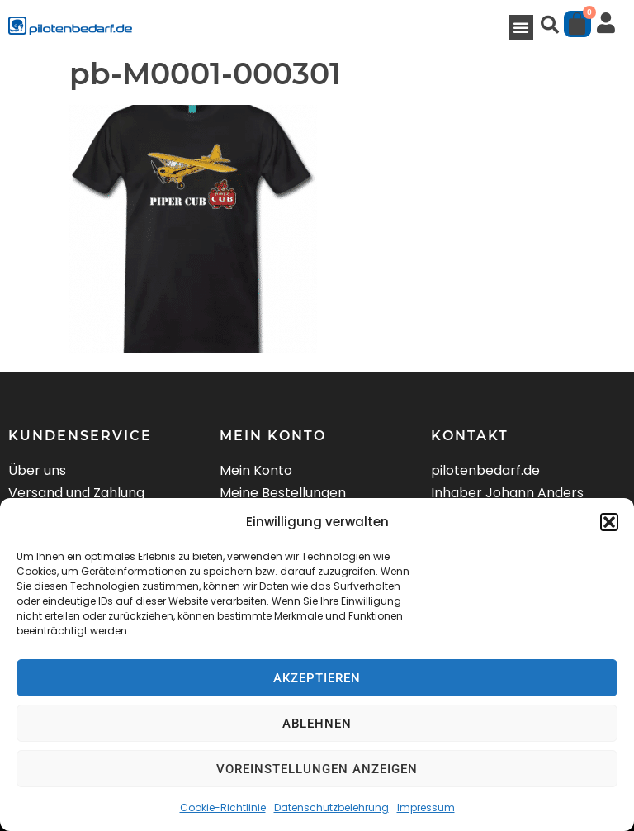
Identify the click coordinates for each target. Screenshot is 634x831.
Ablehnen (317, 723)
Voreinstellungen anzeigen (317, 769)
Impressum (426, 807)
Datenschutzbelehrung (331, 807)
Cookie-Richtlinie (223, 807)
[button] (609, 522)
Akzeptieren (317, 678)
